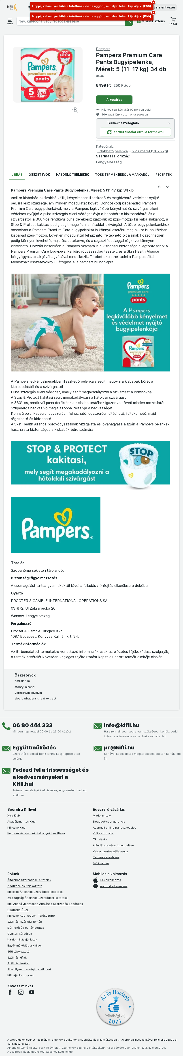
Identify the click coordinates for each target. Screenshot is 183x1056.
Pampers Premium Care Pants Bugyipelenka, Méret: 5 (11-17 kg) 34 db (131, 62)
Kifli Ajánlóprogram (20, 975)
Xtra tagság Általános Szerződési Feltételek (37, 897)
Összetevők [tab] (39, 174)
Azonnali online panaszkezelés (114, 827)
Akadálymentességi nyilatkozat (29, 969)
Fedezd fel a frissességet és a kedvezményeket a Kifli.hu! (51, 777)
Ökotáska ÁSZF (18, 910)
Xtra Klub (13, 815)
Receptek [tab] (163, 174)
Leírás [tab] (17, 174)
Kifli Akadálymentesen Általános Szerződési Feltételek (45, 903)
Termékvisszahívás (106, 857)
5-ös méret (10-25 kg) (150, 151)
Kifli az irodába (103, 833)
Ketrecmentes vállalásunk (110, 851)
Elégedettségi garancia (109, 821)
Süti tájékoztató (18, 951)
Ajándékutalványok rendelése (113, 845)
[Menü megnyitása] (10, 21)
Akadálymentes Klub (21, 821)
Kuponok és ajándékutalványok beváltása (36, 833)
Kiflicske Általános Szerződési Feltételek (35, 891)
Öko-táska (100, 839)
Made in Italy (102, 815)
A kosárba (114, 99)
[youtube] (31, 992)
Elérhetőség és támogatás (25, 927)
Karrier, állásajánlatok (22, 939)
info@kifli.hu (121, 725)
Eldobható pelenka (112, 151)
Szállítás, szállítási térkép (24, 921)
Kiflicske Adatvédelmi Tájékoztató (31, 915)
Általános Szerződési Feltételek (29, 880)
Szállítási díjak (17, 957)
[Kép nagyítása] (75, 111)
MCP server (101, 863)
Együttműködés (34, 747)
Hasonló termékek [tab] (72, 174)
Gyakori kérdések (19, 933)
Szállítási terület (18, 963)
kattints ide (65, 1051)
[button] (161, 7)
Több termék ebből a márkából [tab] (122, 174)
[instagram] (20, 992)
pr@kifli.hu (119, 747)
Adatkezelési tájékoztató (24, 886)
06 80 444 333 (33, 725)
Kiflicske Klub (16, 827)
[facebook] (10, 992)
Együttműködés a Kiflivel (24, 945)
